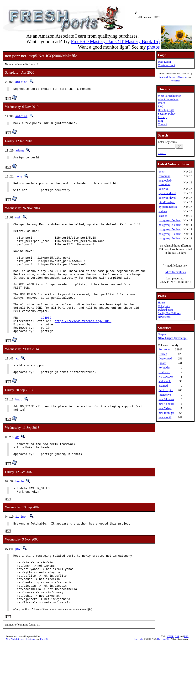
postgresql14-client (169, 225)
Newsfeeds (164, 316)
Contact (162, 124)
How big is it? (166, 110)
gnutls (161, 171)
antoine (21, 82)
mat (18, 222)
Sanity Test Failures (169, 313)
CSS (177, 684)
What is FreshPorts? (169, 95)
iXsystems (182, 77)
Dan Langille (163, 686)
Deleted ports (165, 309)
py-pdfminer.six (167, 206)
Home (161, 302)
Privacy (162, 117)
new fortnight (166, 412)
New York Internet (167, 77)
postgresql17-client (169, 238)
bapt (18, 429)
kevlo (19, 516)
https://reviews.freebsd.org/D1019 (83, 347)
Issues (161, 103)
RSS (186, 684)
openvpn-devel (166, 193)
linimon (21, 553)
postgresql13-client (169, 220)
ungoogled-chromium (165, 182)
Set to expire (165, 390)
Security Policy (166, 113)
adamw (19, 152)
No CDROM (165, 376)
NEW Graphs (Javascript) (172, 338)
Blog (160, 120)
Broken (162, 354)
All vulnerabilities (175, 272)
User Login (164, 61)
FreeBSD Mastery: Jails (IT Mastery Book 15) (115, 41)
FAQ (160, 106)
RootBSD (175, 80)
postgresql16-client (169, 234)
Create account (166, 65)
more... (162, 153)
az (17, 386)
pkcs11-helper (166, 202)
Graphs (162, 334)
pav (18, 585)
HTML (170, 684)
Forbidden (164, 367)
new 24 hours (166, 399)
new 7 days (164, 408)
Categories (164, 306)
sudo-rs (162, 211)
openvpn (163, 188)
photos (153, 47)
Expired (163, 385)
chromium (164, 176)
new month (164, 417)
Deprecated (165, 358)
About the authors (168, 99)
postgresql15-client (169, 229)
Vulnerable (164, 381)
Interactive (164, 394)
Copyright (138, 686)
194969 (46, 343)
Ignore (162, 363)
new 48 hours (166, 403)
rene (18, 179)
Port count (164, 349)
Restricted (164, 372)
